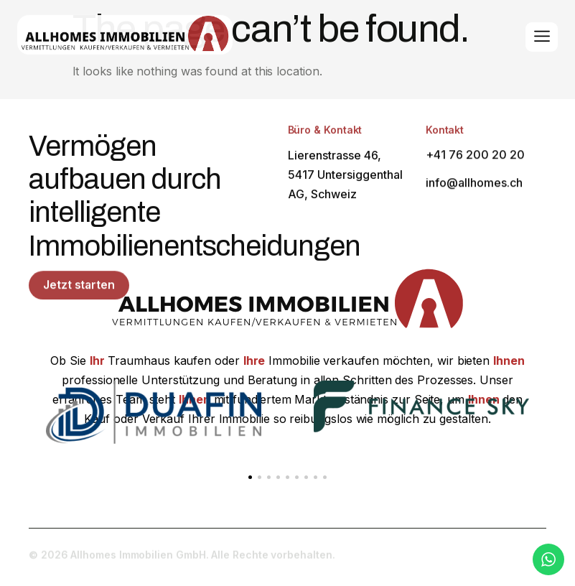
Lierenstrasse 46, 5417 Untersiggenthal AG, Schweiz (345, 178)
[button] (250, 477)
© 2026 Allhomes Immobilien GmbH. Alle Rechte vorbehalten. (182, 558)
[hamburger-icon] (541, 37)
